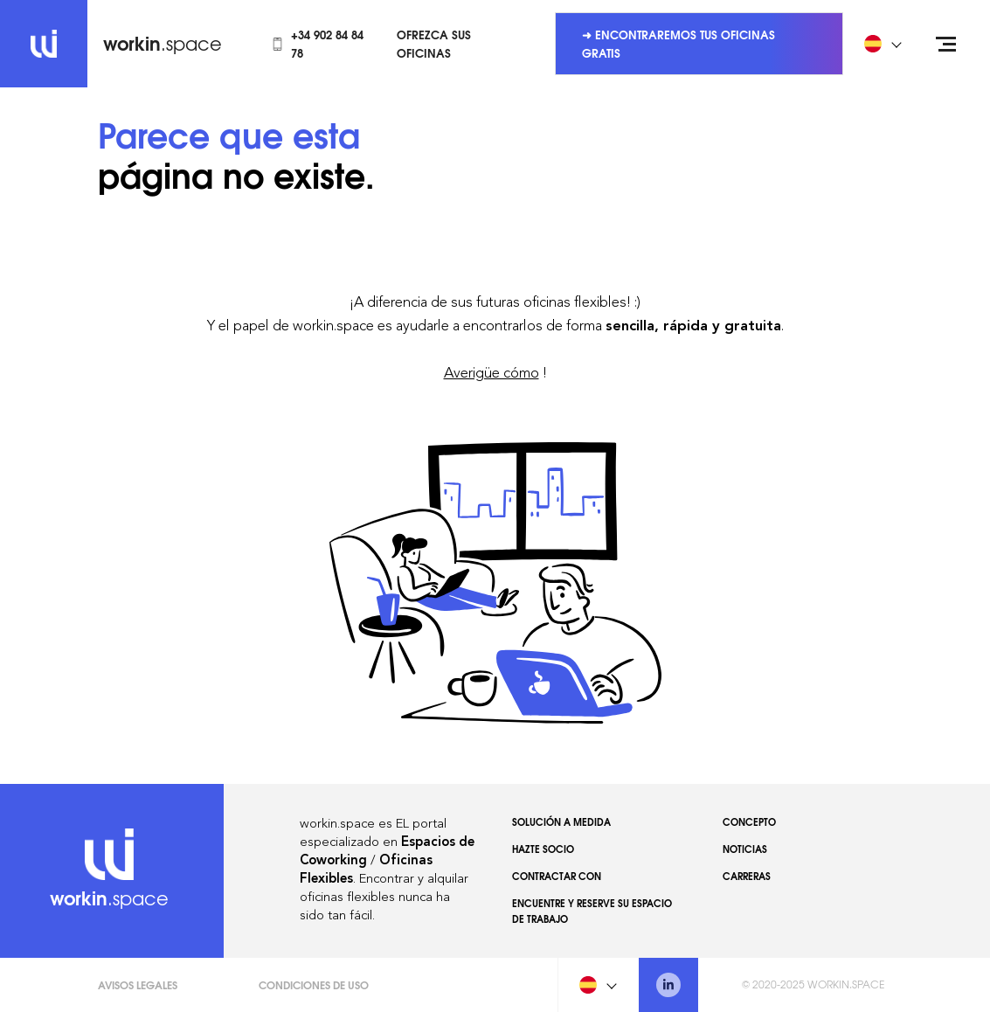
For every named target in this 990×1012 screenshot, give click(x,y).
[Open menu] (946, 44)
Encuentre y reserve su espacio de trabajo (592, 910)
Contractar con (556, 876)
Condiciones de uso (314, 984)
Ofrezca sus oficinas (434, 43)
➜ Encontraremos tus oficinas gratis (678, 43)
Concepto (749, 821)
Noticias (745, 848)
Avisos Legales (137, 984)
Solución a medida (561, 821)
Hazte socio (543, 848)
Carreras (747, 876)
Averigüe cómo (491, 372)
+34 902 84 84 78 (317, 43)
